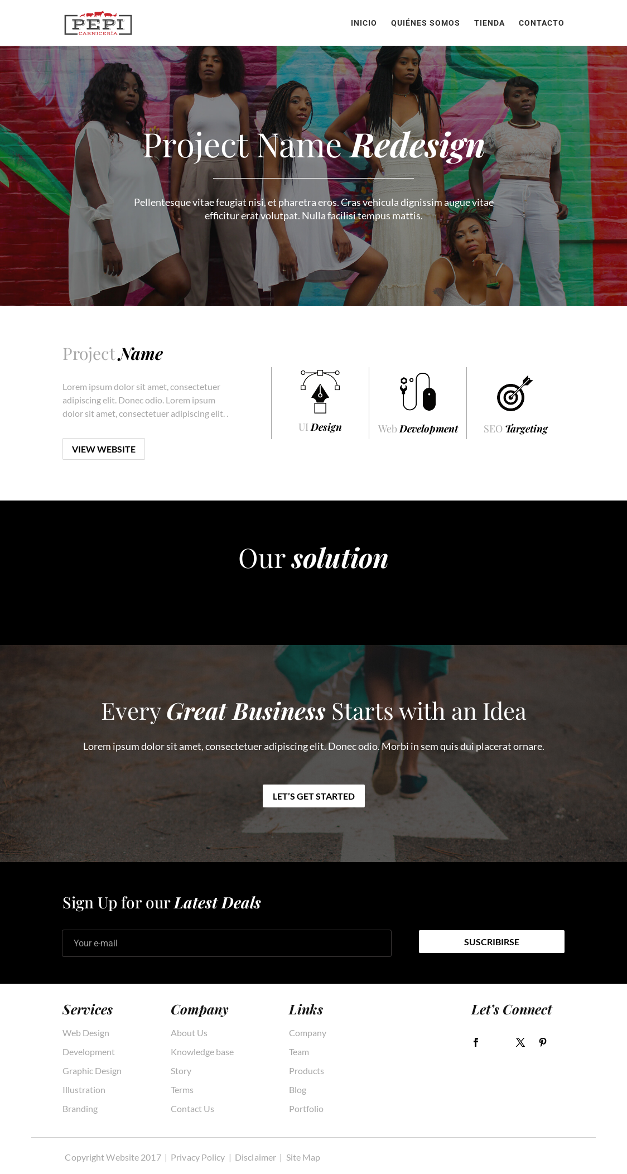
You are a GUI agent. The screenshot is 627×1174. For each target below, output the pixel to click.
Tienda (489, 23)
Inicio (364, 23)
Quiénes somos (425, 23)
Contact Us (192, 1109)
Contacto (542, 23)
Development (88, 1052)
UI (320, 427)
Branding (80, 1109)
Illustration (83, 1090)
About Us (189, 1033)
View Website (104, 449)
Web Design (85, 1033)
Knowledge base (202, 1052)
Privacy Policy (198, 1157)
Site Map (303, 1157)
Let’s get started (314, 796)
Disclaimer (255, 1157)
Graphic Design (92, 1071)
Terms (182, 1090)
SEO (516, 428)
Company (307, 1033)
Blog (297, 1090)
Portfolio (306, 1109)
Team (299, 1052)
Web (418, 428)
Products (306, 1071)
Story (181, 1071)
